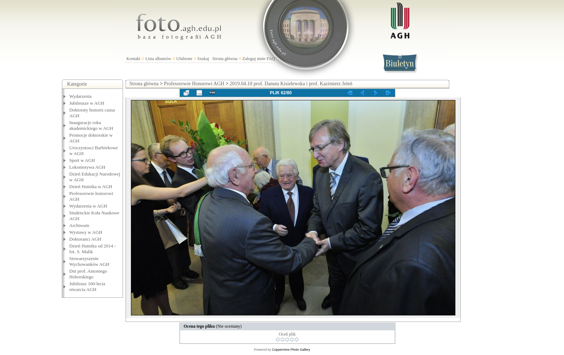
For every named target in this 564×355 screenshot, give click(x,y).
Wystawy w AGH (86, 232)
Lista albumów (158, 58)
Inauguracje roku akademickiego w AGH (91, 125)
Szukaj (203, 58)
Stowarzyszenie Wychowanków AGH (89, 261)
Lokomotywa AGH (87, 167)
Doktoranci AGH (85, 239)
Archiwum (79, 225)
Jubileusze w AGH (87, 103)
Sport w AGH (82, 160)
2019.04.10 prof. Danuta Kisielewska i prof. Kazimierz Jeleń (291, 83)
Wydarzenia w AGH (88, 206)
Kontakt (134, 58)
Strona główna (224, 58)
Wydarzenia (80, 96)
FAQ (271, 58)
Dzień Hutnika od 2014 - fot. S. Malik (92, 248)
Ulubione (184, 58)
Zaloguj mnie (253, 58)
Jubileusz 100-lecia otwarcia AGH (87, 286)
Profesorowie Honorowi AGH (194, 83)
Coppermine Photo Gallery (291, 349)
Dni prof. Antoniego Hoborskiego (88, 273)
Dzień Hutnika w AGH (91, 186)
